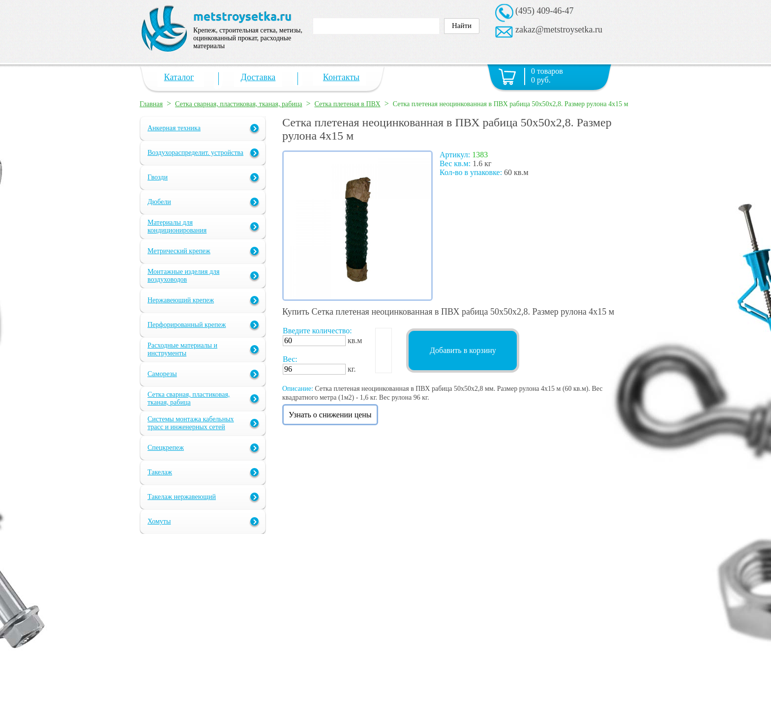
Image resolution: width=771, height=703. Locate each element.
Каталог (179, 77)
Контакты (341, 77)
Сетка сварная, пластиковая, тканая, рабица (238, 104)
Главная (151, 104)
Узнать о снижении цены (330, 414)
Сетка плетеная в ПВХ (348, 104)
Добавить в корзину (463, 350)
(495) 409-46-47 (544, 11)
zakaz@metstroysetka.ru (558, 29)
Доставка (258, 77)
